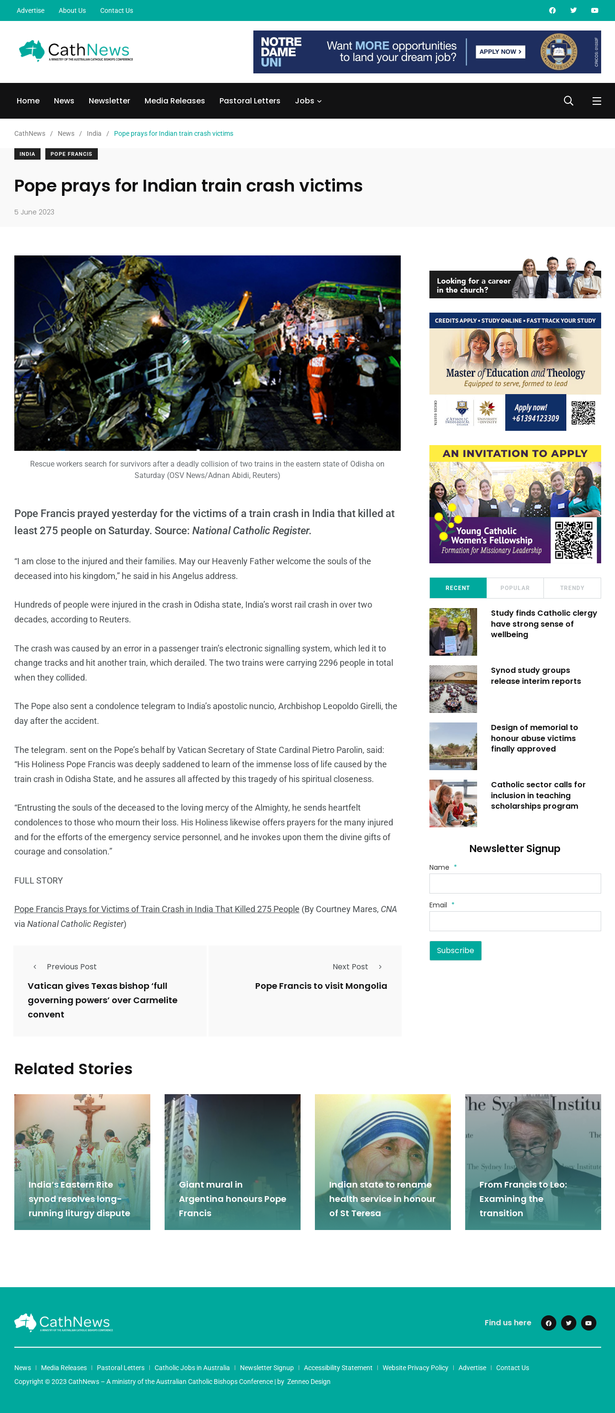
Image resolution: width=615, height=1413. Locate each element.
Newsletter (109, 100)
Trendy (572, 588)
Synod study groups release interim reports (536, 675)
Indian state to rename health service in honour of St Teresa (382, 1198)
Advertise (30, 10)
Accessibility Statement (338, 1367)
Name (443, 867)
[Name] (515, 884)
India (27, 154)
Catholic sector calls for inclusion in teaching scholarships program (538, 795)
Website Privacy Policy (415, 1367)
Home (28, 100)
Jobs (304, 100)
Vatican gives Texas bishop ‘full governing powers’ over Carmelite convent (102, 1000)
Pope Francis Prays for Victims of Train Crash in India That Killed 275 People (157, 909)
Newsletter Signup (267, 1367)
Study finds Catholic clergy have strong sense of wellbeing (544, 624)
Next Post (360, 966)
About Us (72, 10)
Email (442, 905)
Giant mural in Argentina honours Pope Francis (232, 1198)
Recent (458, 588)
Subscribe (455, 950)
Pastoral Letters (250, 100)
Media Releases (175, 100)
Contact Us (116, 10)
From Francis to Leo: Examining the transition (523, 1198)
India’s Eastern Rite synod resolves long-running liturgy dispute (81, 1198)
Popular (515, 588)
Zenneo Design (309, 1381)
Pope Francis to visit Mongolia (321, 986)
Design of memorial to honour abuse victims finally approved (535, 738)
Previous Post (62, 966)
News (64, 100)
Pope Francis (72, 154)
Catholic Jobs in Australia (192, 1367)
